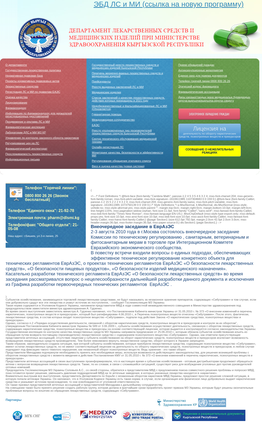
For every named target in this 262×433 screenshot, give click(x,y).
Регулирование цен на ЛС (22, 143)
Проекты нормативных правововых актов (32, 81)
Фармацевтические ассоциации (199, 91)
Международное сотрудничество (113, 119)
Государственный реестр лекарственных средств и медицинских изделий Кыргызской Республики (125, 66)
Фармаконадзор (15, 107)
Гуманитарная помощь (106, 114)
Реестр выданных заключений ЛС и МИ (118, 86)
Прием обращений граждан (196, 64)
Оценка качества (16, 97)
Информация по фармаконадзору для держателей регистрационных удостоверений (38, 115)
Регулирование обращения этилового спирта (121, 160)
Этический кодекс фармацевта (198, 86)
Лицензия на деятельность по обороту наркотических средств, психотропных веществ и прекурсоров (209, 132)
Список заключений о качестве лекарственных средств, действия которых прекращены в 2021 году (128, 99)
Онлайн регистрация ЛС (108, 147)
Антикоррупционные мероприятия (200, 70)
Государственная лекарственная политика (33, 70)
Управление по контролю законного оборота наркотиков (42, 137)
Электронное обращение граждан (209, 114)
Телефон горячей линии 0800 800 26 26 (204, 81)
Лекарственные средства (21, 86)
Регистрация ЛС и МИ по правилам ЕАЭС (32, 91)
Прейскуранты (101, 81)
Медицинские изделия (106, 92)
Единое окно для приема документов (202, 75)
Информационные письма (22, 159)
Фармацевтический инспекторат (26, 148)
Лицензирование (16, 102)
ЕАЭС (96, 125)
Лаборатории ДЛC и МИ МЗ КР (25, 132)
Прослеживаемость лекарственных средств (34, 153)
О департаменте (16, 64)
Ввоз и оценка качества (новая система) (118, 166)
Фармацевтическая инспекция (25, 127)
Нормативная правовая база (24, 75)
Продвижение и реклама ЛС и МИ (27, 121)
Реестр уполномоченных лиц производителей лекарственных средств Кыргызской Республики (123, 132)
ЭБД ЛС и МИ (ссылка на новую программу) (169, 4)
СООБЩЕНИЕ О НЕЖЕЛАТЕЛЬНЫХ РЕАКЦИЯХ (210, 151)
